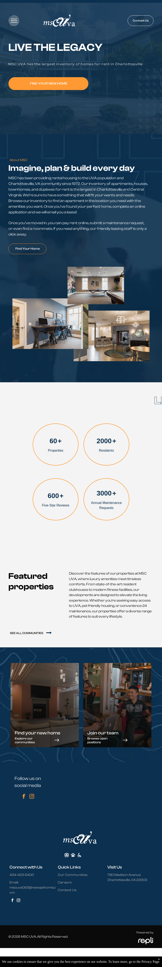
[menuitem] (75, 874)
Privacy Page (150, 961)
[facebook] (23, 797)
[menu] (13, 20)
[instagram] (31, 797)
